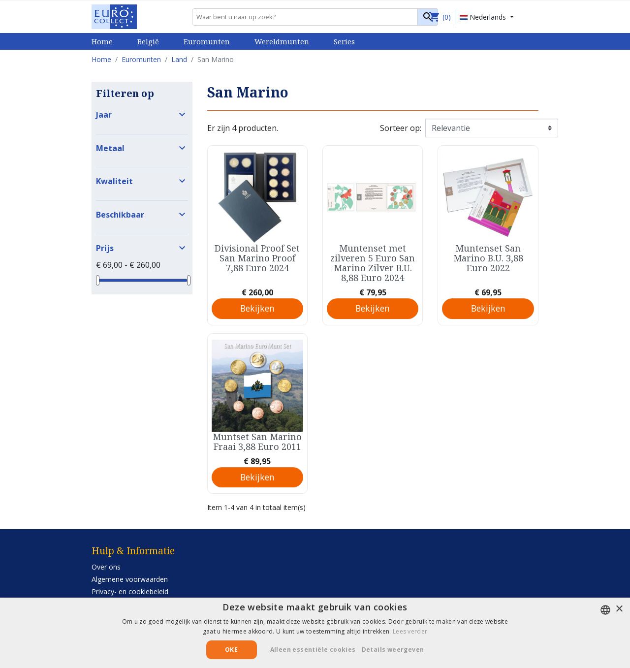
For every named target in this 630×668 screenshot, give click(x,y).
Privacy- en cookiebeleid (130, 591)
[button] (396, 650)
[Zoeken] (315, 17)
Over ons (106, 567)
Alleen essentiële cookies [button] (313, 649)
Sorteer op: (400, 128)
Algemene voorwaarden (130, 579)
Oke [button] (231, 649)
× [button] (619, 609)
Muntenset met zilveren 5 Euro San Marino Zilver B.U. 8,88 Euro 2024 (372, 263)
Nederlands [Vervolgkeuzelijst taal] (484, 17)
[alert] (315, 633)
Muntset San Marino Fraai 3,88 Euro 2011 (257, 441)
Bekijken (257, 308)
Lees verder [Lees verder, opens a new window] (410, 631)
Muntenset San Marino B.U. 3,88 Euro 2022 (488, 258)
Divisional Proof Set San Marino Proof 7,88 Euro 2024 (257, 258)
